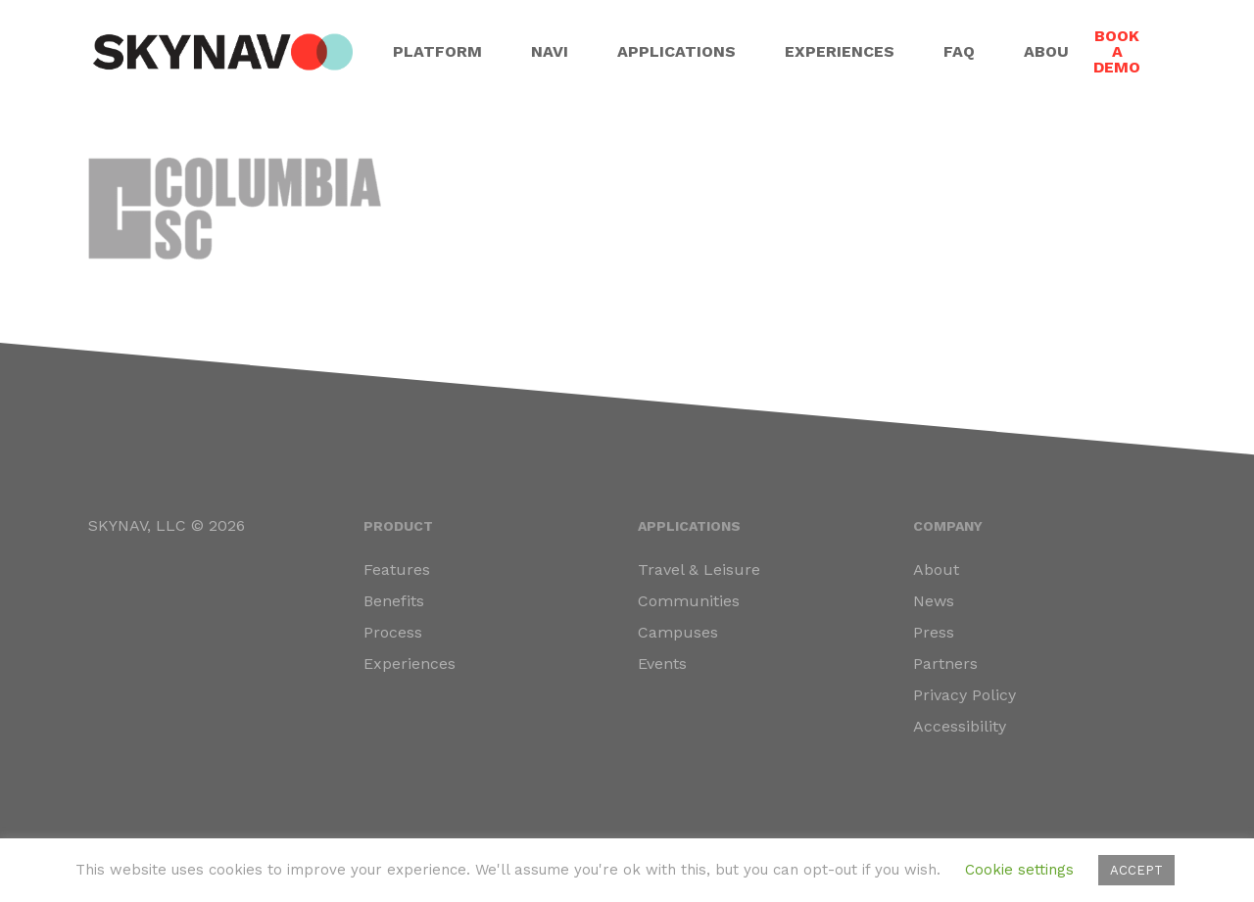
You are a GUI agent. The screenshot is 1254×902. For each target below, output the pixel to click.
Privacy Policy (964, 695)
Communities (689, 601)
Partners (945, 663)
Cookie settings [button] (1019, 869)
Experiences (409, 663)
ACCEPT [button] (1136, 870)
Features (396, 569)
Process (392, 632)
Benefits (393, 601)
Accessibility (959, 726)
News (933, 601)
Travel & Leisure (699, 569)
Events (662, 663)
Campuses (678, 632)
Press (933, 632)
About (936, 569)
